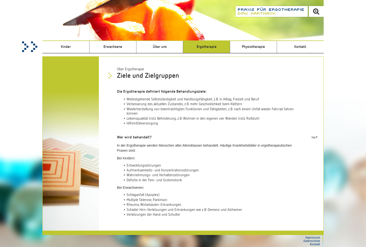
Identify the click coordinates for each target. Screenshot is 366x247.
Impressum (312, 237)
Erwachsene (112, 47)
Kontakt (300, 47)
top (313, 137)
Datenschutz (311, 241)
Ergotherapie (207, 47)
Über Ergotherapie (130, 69)
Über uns (160, 47)
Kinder (66, 47)
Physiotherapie (253, 47)
